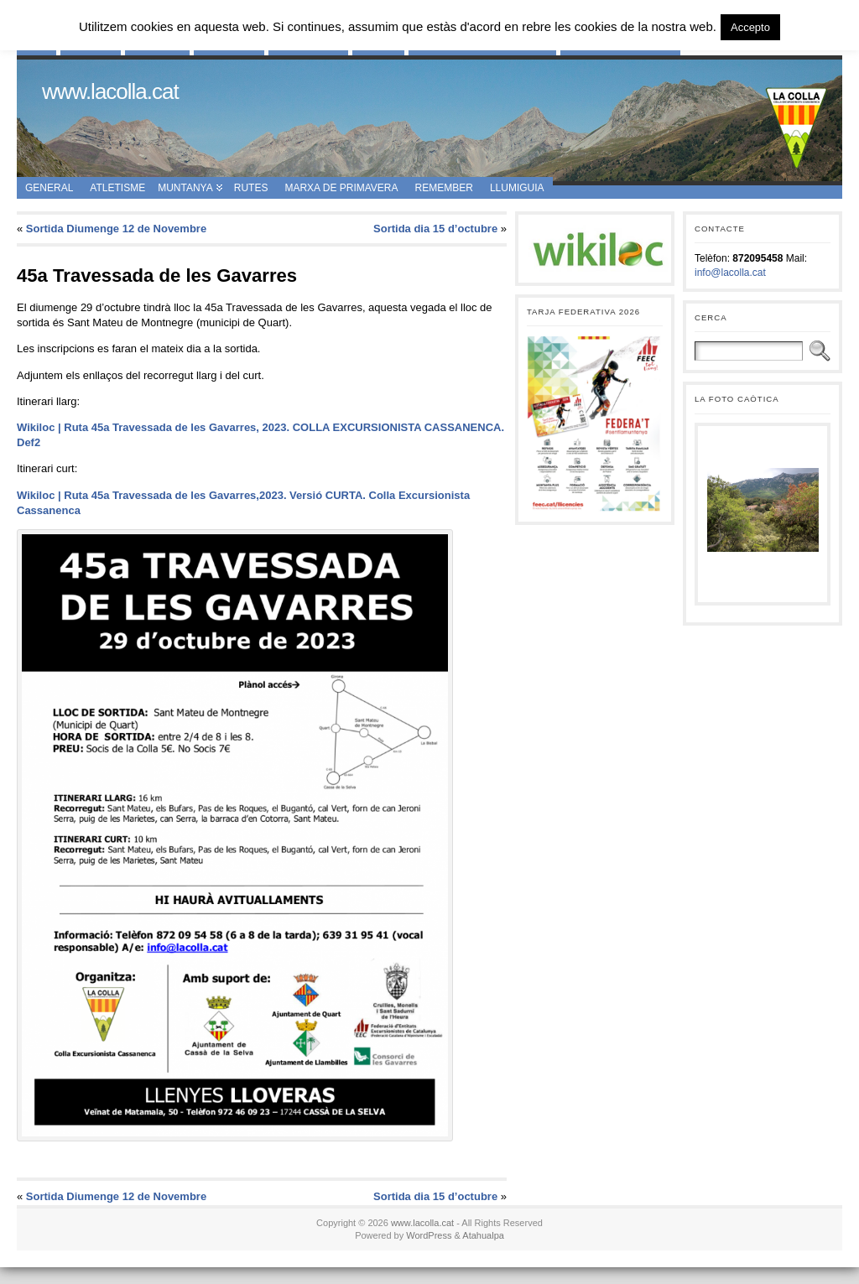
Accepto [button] (750, 27)
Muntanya (185, 188)
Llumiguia (517, 188)
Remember (444, 188)
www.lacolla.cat (110, 91)
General (49, 188)
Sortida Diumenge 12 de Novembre (116, 228)
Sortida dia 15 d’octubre (435, 228)
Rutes (251, 188)
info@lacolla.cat (730, 272)
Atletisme (117, 188)
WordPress (428, 1235)
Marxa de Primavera (341, 188)
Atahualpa (483, 1235)
